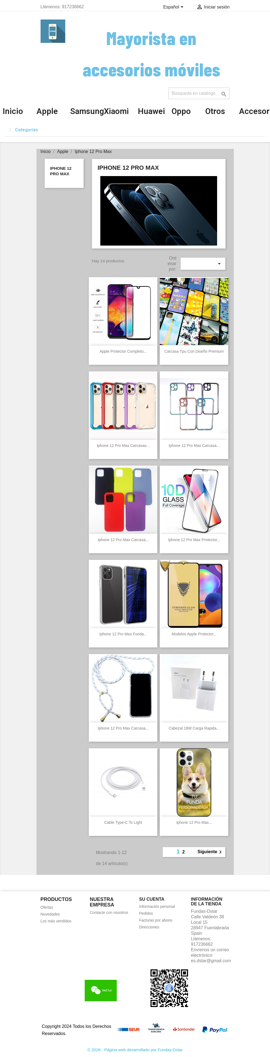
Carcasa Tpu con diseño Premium (194, 351)
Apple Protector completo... (123, 351)
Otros (215, 111)
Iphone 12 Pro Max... (194, 822)
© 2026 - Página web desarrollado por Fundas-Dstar (135, 1049)
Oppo (181, 111)
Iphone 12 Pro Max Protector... (194, 540)
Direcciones (149, 927)
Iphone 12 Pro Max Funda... (123, 634)
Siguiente (210, 852)
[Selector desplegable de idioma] (174, 7)
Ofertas (47, 907)
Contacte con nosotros (109, 912)
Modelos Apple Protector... (194, 634)
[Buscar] (199, 93)
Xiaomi (116, 111)
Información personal (157, 906)
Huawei (151, 111)
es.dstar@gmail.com (211, 960)
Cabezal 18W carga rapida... (194, 728)
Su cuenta (151, 899)
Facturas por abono (155, 920)
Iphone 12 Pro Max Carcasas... (123, 445)
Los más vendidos (56, 921)
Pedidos (146, 913)
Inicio (13, 111)
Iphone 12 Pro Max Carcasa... (194, 445)
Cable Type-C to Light (123, 822)
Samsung (87, 111)
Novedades (50, 914)
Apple (47, 111)
